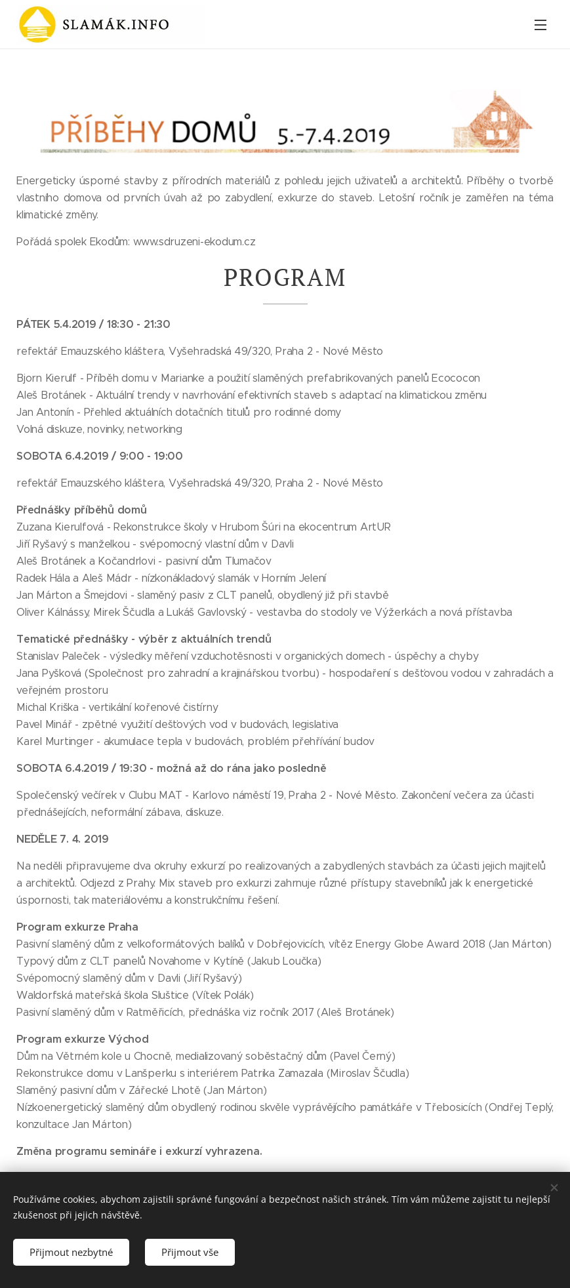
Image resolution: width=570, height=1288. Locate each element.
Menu (540, 25)
